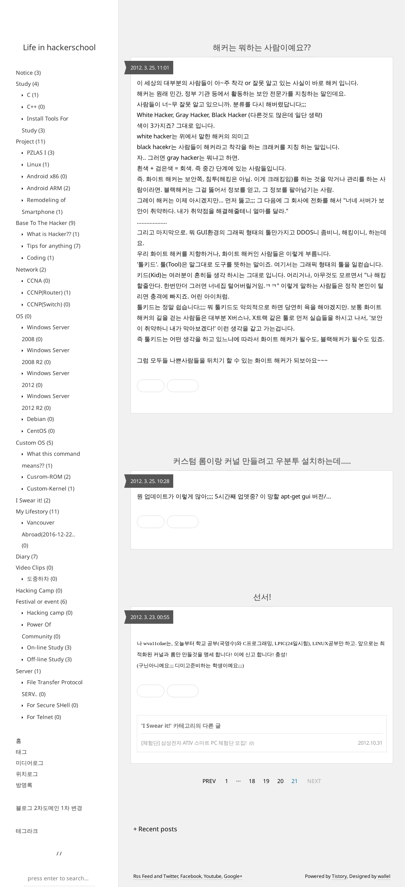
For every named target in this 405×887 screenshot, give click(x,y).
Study (27, 83)
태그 (21, 751)
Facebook (190, 876)
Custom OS (34, 442)
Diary (27, 556)
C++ (35, 106)
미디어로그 (30, 762)
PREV (209, 781)
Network (31, 269)
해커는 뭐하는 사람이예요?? (262, 47)
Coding (39, 257)
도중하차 (41, 578)
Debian (39, 419)
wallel (384, 876)
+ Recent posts (155, 829)
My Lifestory (37, 511)
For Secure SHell (51, 705)
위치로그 (27, 774)
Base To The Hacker (45, 222)
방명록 (24, 785)
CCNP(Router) (47, 292)
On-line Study (48, 647)
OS (23, 316)
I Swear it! (33, 500)
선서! (262, 596)
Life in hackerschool (59, 47)
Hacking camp (48, 612)
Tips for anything (52, 245)
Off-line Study (48, 659)
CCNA (37, 280)
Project (30, 141)
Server (28, 671)
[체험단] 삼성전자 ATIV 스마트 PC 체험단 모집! (194, 742)
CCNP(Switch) (47, 304)
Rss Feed (143, 876)
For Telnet (43, 717)
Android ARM (47, 188)
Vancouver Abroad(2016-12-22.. (48, 534)
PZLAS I (39, 152)
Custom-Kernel (49, 488)
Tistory (339, 876)
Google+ (233, 876)
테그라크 (27, 830)
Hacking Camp (39, 590)
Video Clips (34, 567)
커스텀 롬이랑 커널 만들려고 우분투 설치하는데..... (262, 460)
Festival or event (41, 601)
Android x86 (46, 176)
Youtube (212, 876)
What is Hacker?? (52, 234)
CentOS (40, 430)
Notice (28, 72)
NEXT (314, 781)
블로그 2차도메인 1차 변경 (49, 808)
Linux (37, 164)
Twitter (170, 876)
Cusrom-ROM (47, 476)
